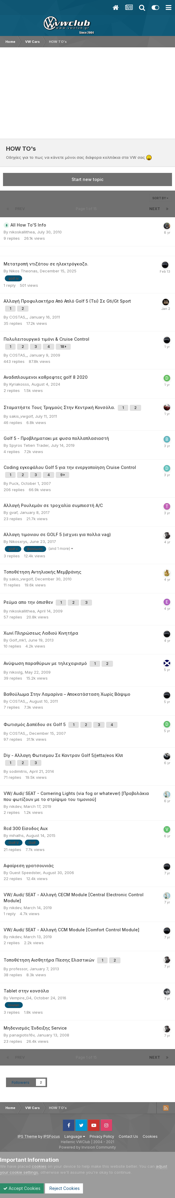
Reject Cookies (64, 1188)
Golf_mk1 (17, 640)
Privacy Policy (102, 1136)
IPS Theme (27, 1136)
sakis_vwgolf (21, 416)
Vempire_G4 (20, 997)
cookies (39, 1166)
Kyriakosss (19, 384)
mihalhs (16, 835)
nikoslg (15, 672)
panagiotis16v (21, 1035)
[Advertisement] (87, 92)
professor (18, 968)
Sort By (160, 198)
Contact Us (128, 1136)
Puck (14, 483)
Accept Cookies (21, 1188)
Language (74, 1136)
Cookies (150, 1136)
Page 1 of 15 (87, 208)
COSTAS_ (18, 317)
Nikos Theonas (23, 270)
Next (154, 208)
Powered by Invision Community (87, 1147)
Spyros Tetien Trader (29, 445)
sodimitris (18, 771)
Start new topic (87, 179)
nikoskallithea (22, 232)
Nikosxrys (18, 541)
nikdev (15, 806)
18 (63, 346)
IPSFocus (51, 1136)
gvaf (13, 512)
